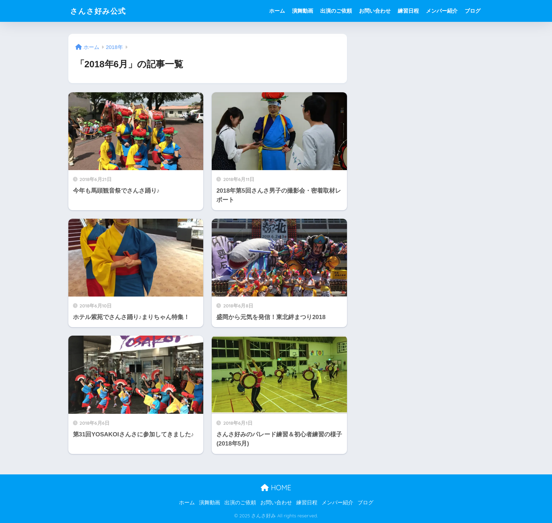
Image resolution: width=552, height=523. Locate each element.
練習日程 (408, 11)
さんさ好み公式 (100, 11)
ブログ (472, 11)
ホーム (277, 11)
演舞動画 (302, 11)
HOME (276, 487)
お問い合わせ (375, 11)
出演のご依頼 (336, 11)
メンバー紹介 (442, 11)
